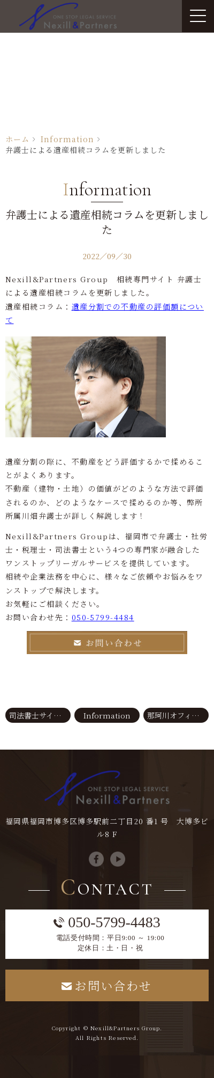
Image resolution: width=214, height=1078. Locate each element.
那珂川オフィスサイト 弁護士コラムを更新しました (178, 715)
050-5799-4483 (114, 922)
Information (67, 139)
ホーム (17, 139)
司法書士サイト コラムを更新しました (40, 715)
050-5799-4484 (103, 617)
